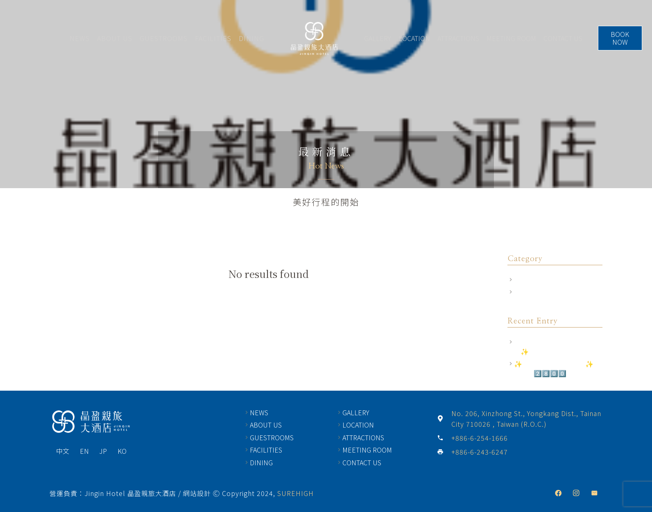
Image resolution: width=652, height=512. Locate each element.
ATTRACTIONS (460, 38)
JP (103, 451)
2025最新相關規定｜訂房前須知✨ (557, 346)
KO (122, 451)
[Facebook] (558, 493)
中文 (62, 451)
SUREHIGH (295, 493)
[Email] (594, 493)
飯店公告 (527, 292)
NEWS (78, 38)
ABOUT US (112, 38)
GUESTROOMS (162, 38)
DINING (249, 38)
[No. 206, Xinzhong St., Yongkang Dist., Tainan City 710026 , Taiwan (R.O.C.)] (444, 418)
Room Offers (533, 279)
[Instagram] (576, 493)
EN (84, 451)
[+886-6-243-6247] (444, 451)
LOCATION (416, 38)
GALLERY (379, 38)
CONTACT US (565, 38)
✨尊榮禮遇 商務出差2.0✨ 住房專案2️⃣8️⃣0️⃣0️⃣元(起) (558, 368)
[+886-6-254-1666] (444, 438)
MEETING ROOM (513, 38)
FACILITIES (211, 38)
